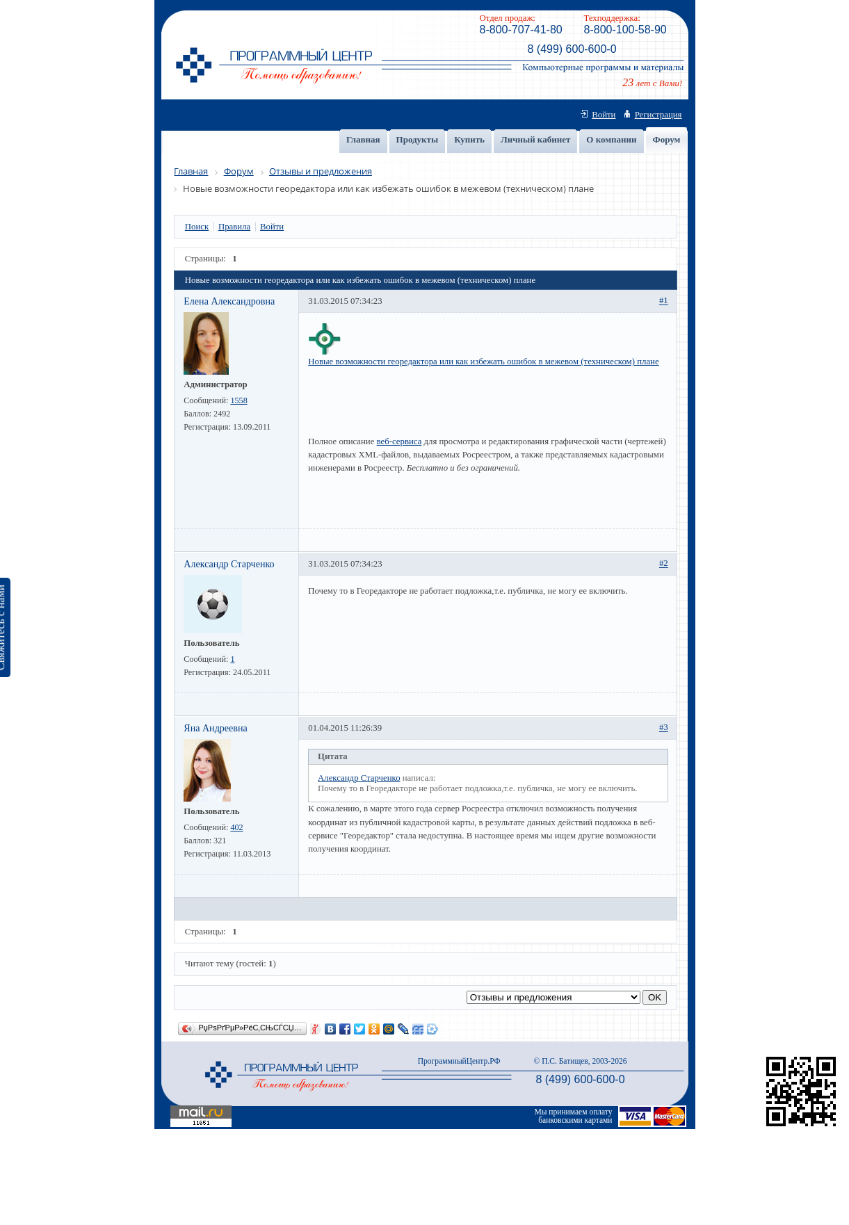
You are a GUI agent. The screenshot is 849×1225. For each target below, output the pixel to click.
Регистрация (658, 115)
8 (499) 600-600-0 (571, 49)
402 (236, 827)
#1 (663, 301)
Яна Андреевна (216, 727)
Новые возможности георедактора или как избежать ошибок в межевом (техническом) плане (483, 361)
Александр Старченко (229, 563)
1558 (238, 400)
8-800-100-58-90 (625, 29)
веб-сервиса (399, 441)
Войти (603, 115)
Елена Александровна (229, 301)
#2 (663, 564)
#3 (663, 728)
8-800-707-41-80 (521, 29)
